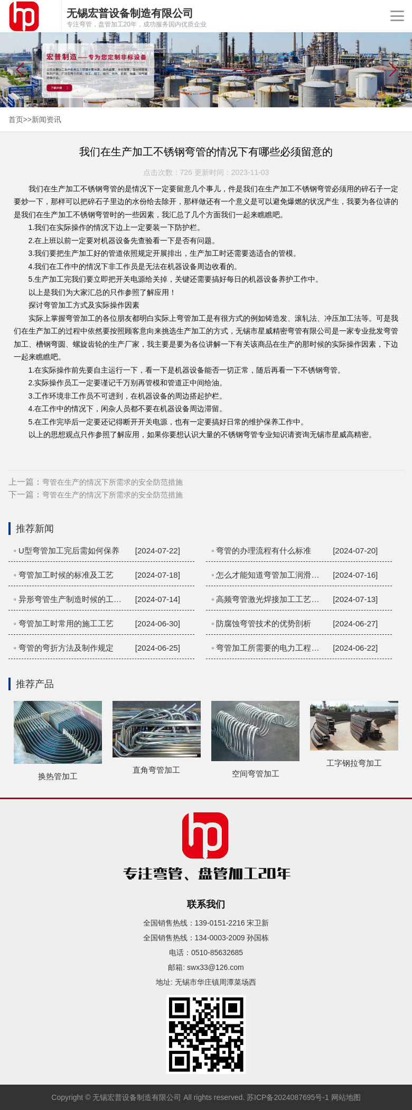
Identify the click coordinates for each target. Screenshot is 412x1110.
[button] (393, 69)
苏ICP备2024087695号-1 (288, 1097)
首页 (15, 119)
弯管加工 (58, 305)
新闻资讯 (46, 119)
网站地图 (346, 1097)
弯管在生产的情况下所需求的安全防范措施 (112, 482)
